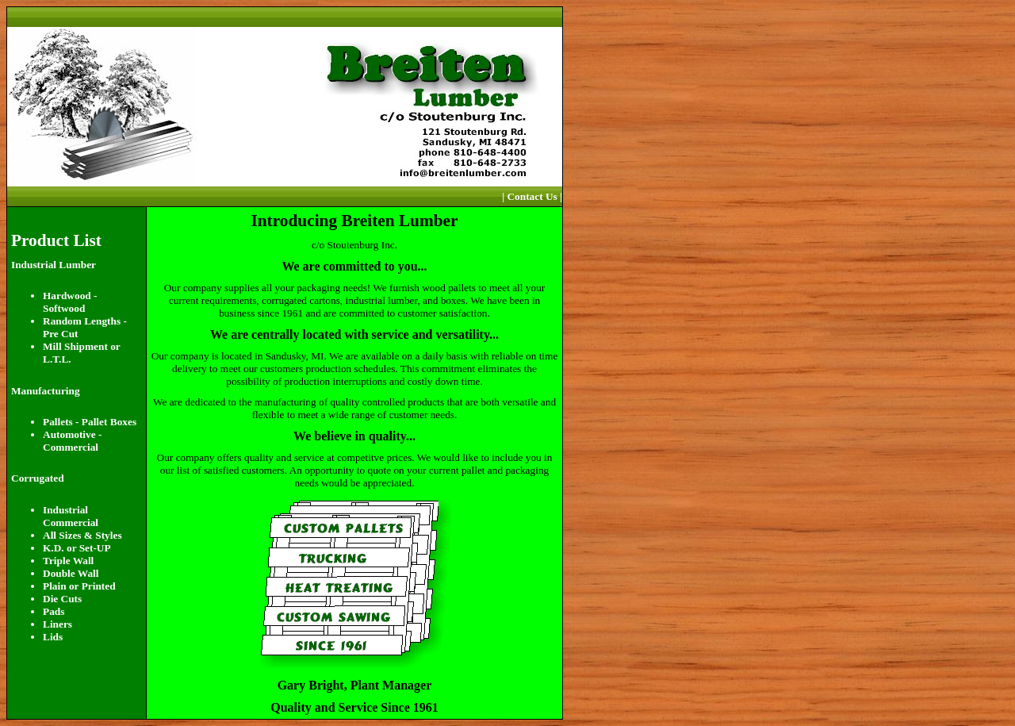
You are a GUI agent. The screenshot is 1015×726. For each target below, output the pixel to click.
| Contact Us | (532, 196)
